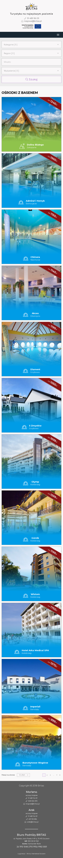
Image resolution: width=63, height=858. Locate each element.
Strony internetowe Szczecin (36, 854)
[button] (31, 44)
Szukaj (31, 79)
